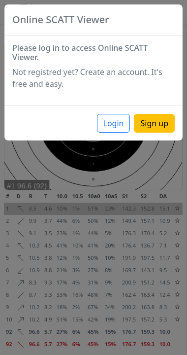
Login (113, 123)
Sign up (154, 123)
